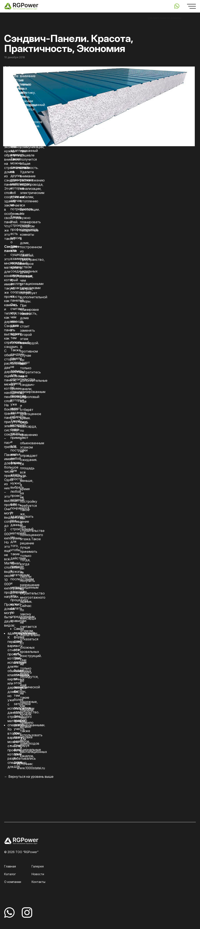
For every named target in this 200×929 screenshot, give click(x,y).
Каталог (10, 874)
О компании (12, 882)
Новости (38, 874)
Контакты (38, 882)
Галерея (38, 866)
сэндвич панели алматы (164, 17)
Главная (10, 866)
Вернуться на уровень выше (31, 776)
